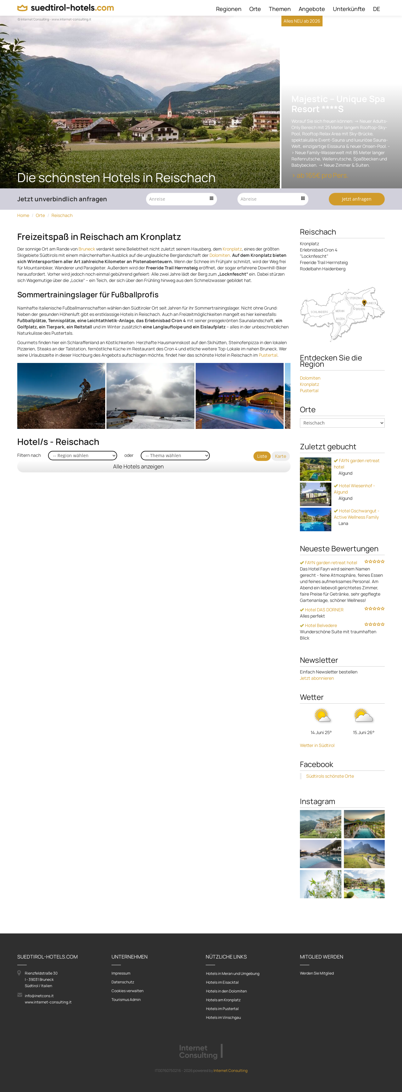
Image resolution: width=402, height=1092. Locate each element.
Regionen (229, 9)
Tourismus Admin (126, 999)
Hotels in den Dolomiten (226, 991)
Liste (262, 456)
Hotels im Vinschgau (223, 1017)
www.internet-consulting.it (48, 1002)
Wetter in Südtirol (317, 745)
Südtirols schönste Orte (330, 776)
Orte (255, 9)
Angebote (312, 9)
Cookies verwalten (127, 990)
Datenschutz (122, 982)
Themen (280, 9)
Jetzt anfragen (357, 199)
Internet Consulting (230, 1070)
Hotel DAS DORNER (322, 610)
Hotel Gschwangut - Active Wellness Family (356, 514)
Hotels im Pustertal (222, 1008)
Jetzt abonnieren (317, 678)
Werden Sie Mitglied (317, 973)
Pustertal (268, 355)
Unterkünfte (349, 9)
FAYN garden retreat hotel (328, 562)
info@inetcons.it (39, 995)
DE (376, 9)
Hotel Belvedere (318, 625)
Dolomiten (219, 255)
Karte (280, 456)
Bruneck (87, 249)
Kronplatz (232, 249)
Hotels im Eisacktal (222, 982)
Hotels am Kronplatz (223, 1000)
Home (23, 215)
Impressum (120, 973)
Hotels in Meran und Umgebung (232, 973)
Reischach (62, 215)
